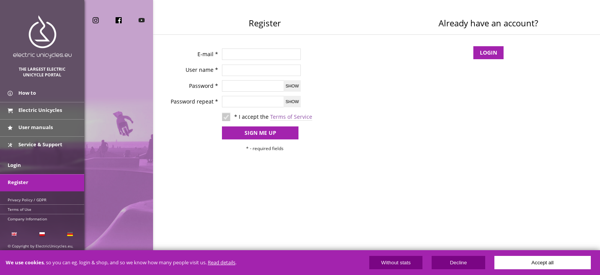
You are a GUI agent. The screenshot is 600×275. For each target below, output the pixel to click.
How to (22, 92)
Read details (221, 262)
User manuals (30, 127)
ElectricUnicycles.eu (42, 36)
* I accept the (273, 116)
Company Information (27, 219)
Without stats (396, 262)
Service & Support (35, 144)
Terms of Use (19, 209)
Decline (458, 262)
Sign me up (260, 132)
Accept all (543, 262)
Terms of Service (291, 116)
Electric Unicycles (35, 110)
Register (18, 182)
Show (292, 86)
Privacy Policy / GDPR (27, 199)
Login (488, 52)
